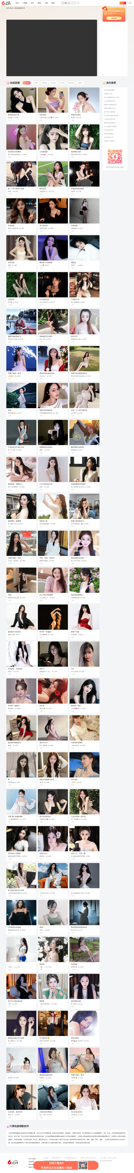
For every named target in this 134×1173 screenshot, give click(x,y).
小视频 (24, 4)
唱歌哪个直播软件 (109, 141)
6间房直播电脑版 (109, 90)
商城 (39, 4)
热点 (11, 8)
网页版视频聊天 (109, 134)
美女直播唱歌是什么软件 (112, 97)
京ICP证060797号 (56, 1158)
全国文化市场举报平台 (71, 1163)
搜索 (78, 3)
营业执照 (46, 1158)
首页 (17, 4)
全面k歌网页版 (108, 130)
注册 (130, 3)
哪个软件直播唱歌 (109, 112)
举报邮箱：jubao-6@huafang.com (90, 1163)
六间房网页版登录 (109, 119)
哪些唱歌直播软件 (109, 123)
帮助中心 (31, 1167)
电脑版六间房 (108, 94)
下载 (46, 3)
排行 (32, 3)
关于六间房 (32, 1159)
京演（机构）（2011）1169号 (108, 1158)
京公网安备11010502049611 (88, 1160)
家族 (53, 4)
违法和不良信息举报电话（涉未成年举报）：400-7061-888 (59, 1166)
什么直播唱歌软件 (109, 101)
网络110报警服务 (48, 1163)
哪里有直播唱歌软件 (110, 104)
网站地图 (31, 1164)
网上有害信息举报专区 (106, 1160)
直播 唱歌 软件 (108, 137)
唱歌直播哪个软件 (109, 108)
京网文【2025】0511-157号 (88, 1158)
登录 (122, 3)
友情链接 (31, 1161)
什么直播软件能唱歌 (110, 126)
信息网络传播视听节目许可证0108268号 (54, 1160)
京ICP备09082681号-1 (71, 1158)
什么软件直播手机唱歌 (111, 115)
